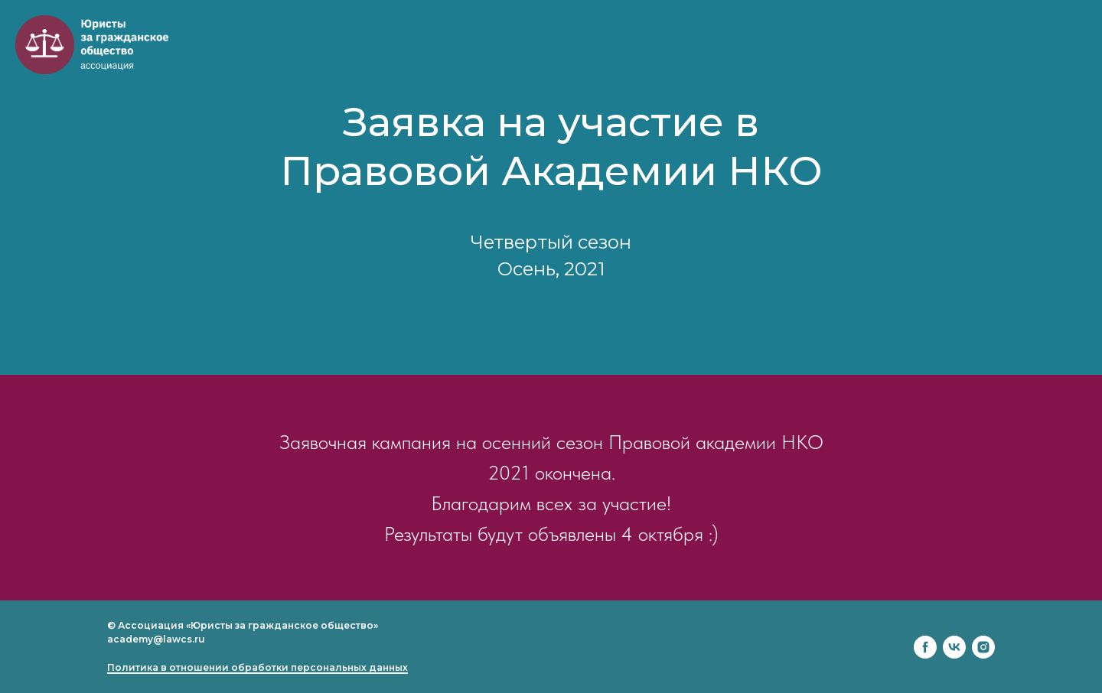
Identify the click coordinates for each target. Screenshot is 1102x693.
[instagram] (983, 647)
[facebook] (925, 647)
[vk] (954, 647)
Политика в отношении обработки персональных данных (257, 667)
